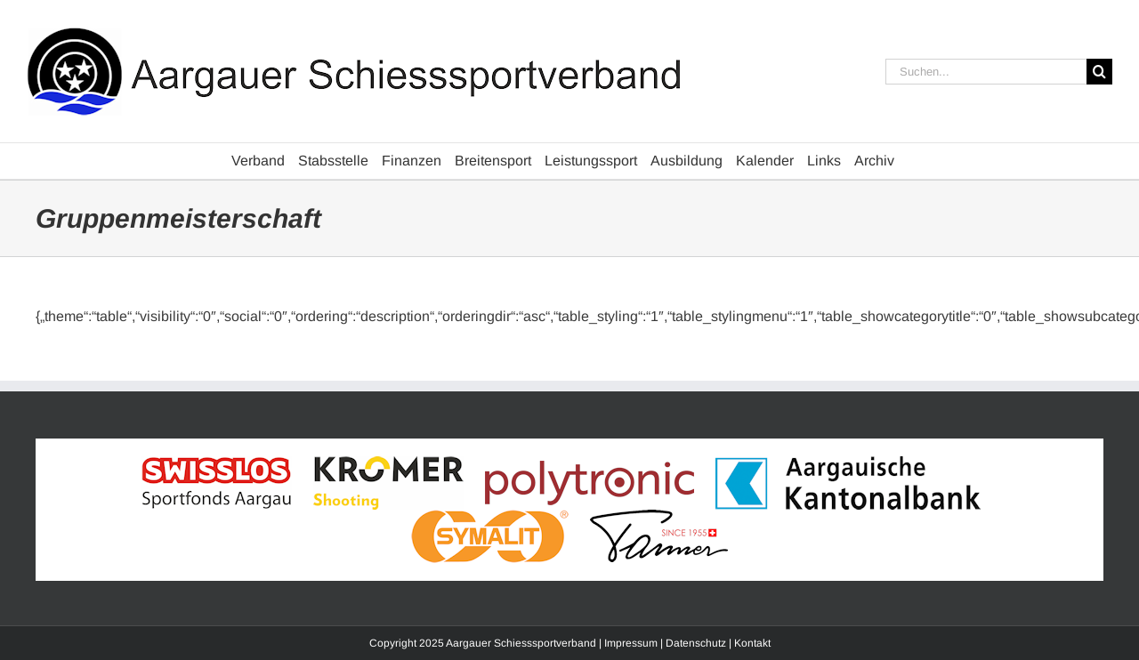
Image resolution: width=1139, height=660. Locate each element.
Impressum (631, 643)
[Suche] (1099, 72)
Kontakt (752, 643)
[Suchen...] (985, 72)
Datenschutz (696, 643)
